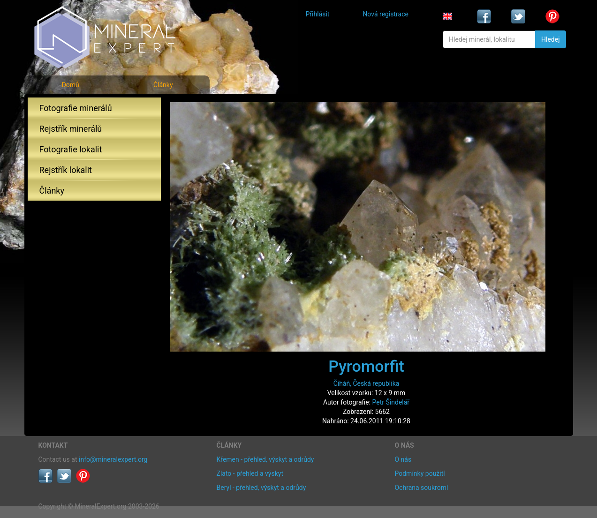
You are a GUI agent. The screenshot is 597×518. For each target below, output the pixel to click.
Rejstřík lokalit (65, 170)
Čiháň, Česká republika (366, 383)
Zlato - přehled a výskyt (250, 473)
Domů (70, 85)
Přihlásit (318, 14)
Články (163, 85)
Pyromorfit (366, 366)
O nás (403, 459)
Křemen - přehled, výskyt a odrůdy (265, 459)
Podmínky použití (420, 473)
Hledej (550, 39)
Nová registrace (385, 14)
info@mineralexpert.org (113, 459)
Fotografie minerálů (75, 108)
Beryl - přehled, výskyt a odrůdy (261, 487)
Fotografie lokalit (70, 149)
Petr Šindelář (391, 402)
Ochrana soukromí (421, 487)
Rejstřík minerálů (70, 129)
